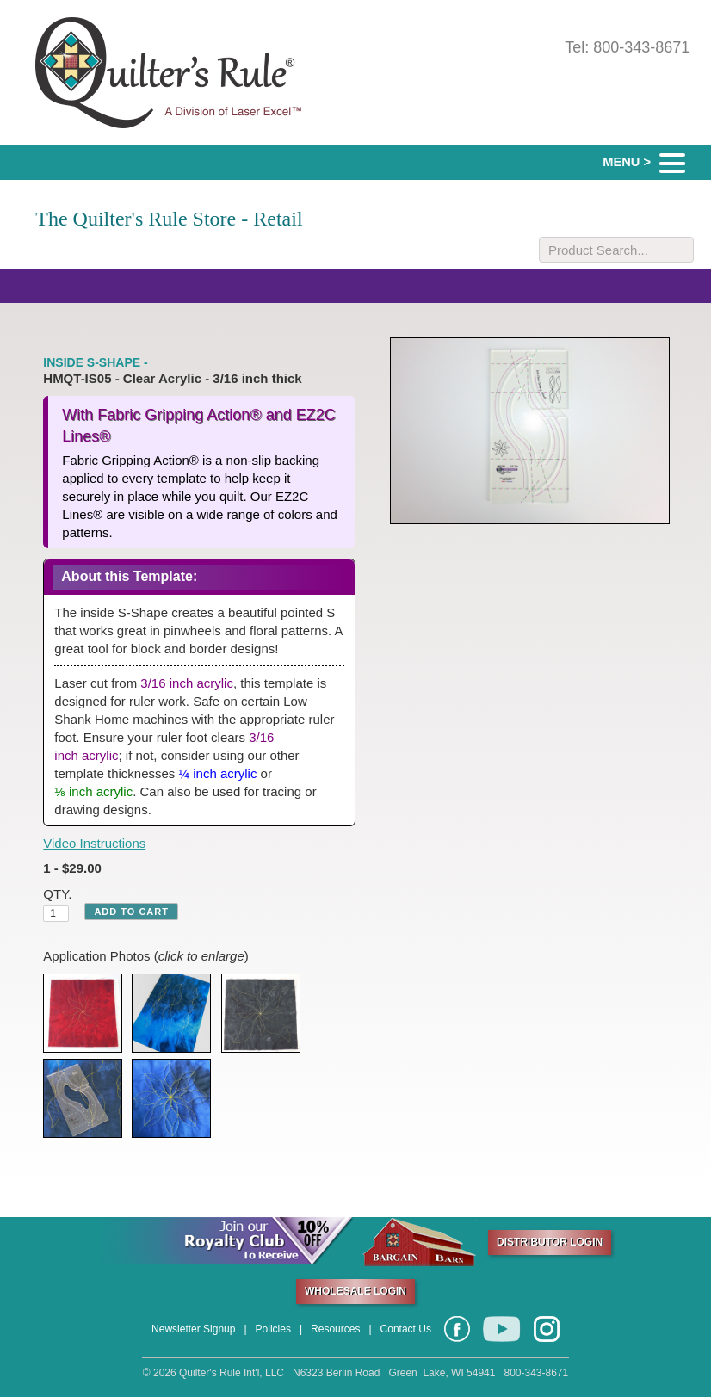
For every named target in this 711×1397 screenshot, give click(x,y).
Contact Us (405, 1329)
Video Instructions (94, 843)
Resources (335, 1329)
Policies (273, 1329)
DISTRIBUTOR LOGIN (550, 1242)
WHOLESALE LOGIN (355, 1291)
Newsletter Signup (193, 1329)
